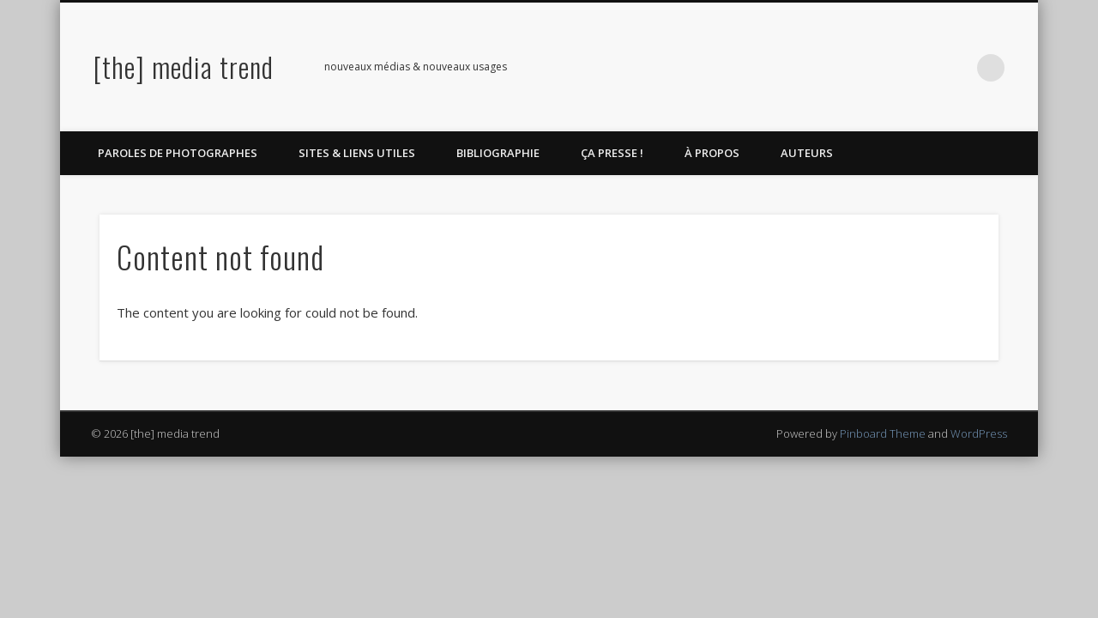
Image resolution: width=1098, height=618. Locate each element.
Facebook (850, 68)
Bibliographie (498, 153)
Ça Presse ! (612, 153)
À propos (712, 153)
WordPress (978, 433)
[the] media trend (184, 66)
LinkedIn (955, 68)
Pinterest (920, 68)
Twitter (885, 68)
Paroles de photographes (177, 153)
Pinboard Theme (883, 433)
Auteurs (807, 153)
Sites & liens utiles (357, 153)
